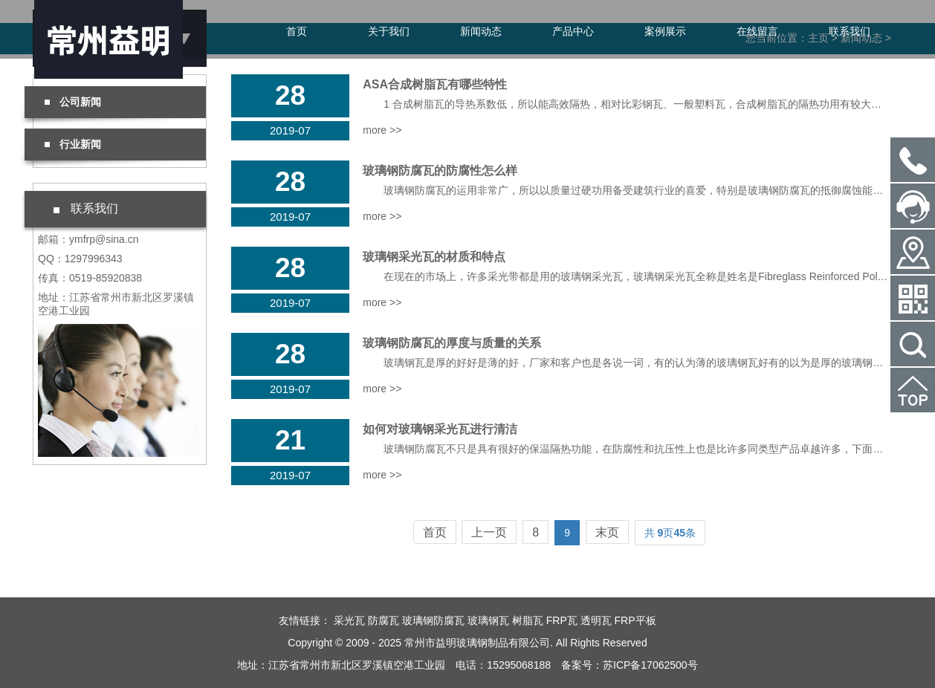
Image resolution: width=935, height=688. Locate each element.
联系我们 (849, 31)
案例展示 (665, 31)
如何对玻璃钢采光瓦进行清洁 (440, 429)
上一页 (489, 532)
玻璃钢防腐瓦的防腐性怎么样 (440, 170)
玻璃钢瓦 (488, 620)
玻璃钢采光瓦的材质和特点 (434, 256)
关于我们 (389, 31)
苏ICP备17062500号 (650, 665)
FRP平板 (635, 620)
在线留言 (757, 31)
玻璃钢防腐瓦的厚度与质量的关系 (452, 343)
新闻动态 (481, 31)
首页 (296, 31)
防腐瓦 (383, 620)
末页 (607, 532)
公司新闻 (73, 102)
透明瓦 (596, 620)
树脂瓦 (527, 620)
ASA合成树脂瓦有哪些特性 (435, 84)
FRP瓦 (562, 620)
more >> (382, 130)
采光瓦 (349, 620)
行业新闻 (73, 144)
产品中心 (573, 31)
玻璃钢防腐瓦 (433, 620)
